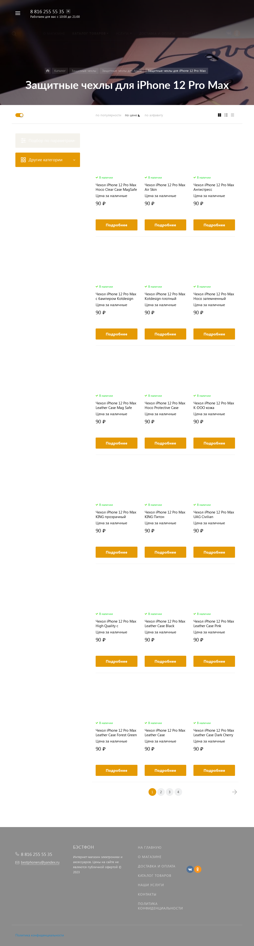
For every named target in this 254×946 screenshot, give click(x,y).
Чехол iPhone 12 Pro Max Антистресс (213, 187)
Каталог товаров (154, 875)
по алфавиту (154, 115)
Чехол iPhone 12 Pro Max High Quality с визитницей (116, 623)
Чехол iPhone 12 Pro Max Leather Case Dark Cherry (213, 732)
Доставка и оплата (156, 866)
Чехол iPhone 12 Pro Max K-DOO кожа (213, 405)
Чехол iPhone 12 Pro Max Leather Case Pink (213, 623)
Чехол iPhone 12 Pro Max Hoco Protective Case (165, 405)
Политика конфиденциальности (39, 935)
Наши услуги (151, 885)
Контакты (147, 894)
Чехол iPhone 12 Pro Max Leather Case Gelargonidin (165, 732)
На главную (149, 847)
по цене (131, 115)
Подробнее (116, 224)
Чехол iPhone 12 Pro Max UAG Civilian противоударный (213, 514)
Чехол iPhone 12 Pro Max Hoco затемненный (213, 296)
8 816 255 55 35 (47, 11)
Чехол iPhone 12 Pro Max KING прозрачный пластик (116, 514)
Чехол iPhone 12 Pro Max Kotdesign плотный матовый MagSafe (165, 296)
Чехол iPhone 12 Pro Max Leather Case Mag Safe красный (116, 405)
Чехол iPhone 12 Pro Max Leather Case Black (165, 623)
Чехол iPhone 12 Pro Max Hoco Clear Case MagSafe (116, 187)
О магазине (149, 856)
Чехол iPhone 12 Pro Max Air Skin (165, 187)
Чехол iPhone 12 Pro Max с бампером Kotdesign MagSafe (116, 296)
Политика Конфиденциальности (160, 905)
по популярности (108, 115)
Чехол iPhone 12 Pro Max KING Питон (165, 514)
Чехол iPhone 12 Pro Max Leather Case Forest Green (116, 732)
